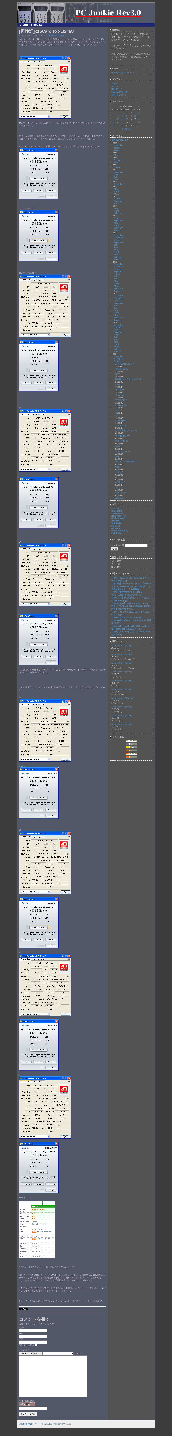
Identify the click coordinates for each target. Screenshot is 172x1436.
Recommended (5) (119, 531)
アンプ (119, 410)
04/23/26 (126, 129)
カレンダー (116, 101)
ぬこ (118, 487)
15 (127, 119)
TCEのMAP (121, 400)
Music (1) (115, 526)
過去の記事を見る (119, 140)
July (116, 177)
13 (118, 119)
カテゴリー (116, 504)
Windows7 (121, 395)
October (117, 218)
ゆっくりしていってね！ (128, 430)
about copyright (26, 1432)
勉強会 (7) (116, 523)
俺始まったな (121, 369)
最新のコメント (118, 641)
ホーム (114, 83)
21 (122, 122)
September (119, 172)
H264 (118, 446)
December (118, 145)
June (116, 247)
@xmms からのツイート (122, 72)
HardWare (51, 35)
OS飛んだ (121, 482)
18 (138, 119)
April (116, 191)
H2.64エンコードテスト (128, 461)
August (117, 167)
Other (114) (116, 511)
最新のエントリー (119, 573)
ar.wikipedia (121, 405)
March (117, 148)
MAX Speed (120, 421)
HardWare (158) (118, 516)
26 (113, 126)
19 (113, 122)
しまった (120, 472)
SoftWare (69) (117, 513)
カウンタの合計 (118, 557)
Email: (22, 1333)
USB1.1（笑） (122, 493)
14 (122, 119)
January (118, 150)
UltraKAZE (120, 425)
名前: (21, 1327)
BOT (117, 374)
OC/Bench (61, 35)
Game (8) (115, 528)
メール (114, 86)
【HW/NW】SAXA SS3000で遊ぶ (127, 617)
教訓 (118, 467)
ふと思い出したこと (125, 364)
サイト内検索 (117, 539)
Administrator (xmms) (121, 645)
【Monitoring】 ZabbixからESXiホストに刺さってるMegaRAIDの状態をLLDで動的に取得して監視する (131, 606)
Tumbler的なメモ (119, 92)
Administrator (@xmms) (122, 698)
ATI (117, 456)
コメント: (78, 1353)
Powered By (117, 737)
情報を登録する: (28, 1345)
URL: (21, 1339)
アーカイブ (116, 136)
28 (122, 126)
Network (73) (117, 520)
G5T (117, 477)
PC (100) (115, 508)
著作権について (118, 95)
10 (135, 116)
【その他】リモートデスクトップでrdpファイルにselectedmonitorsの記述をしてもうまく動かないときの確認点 (131, 586)
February (118, 213)
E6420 (119, 384)
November (118, 160)
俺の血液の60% (123, 436)
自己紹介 (115, 30)
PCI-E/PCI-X (122, 441)
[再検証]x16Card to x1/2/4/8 (129, 379)
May (116, 189)
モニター (121, 390)
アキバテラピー (123, 451)
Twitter (114, 68)
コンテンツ (116, 79)
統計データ (116, 89)
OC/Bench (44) (118, 518)
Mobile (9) (116, 533)
